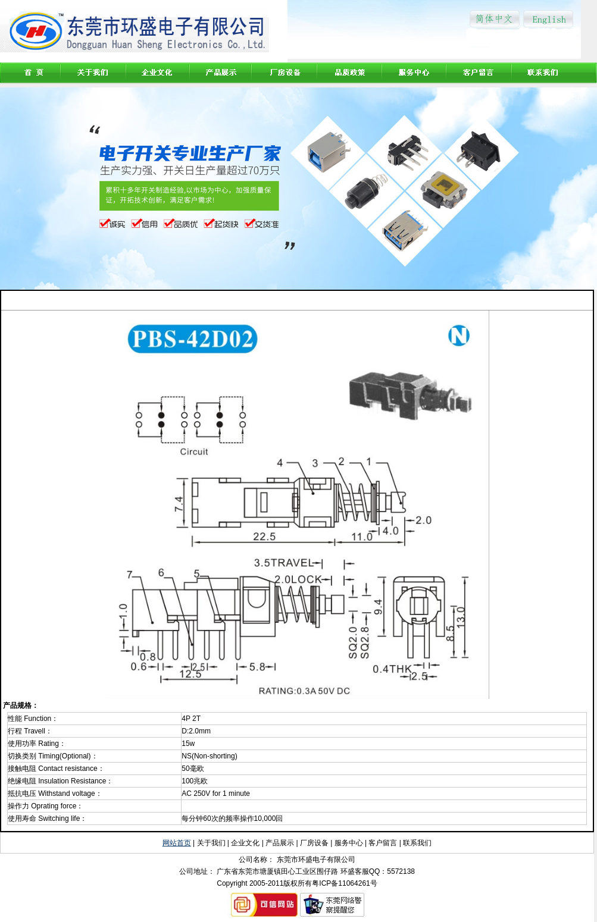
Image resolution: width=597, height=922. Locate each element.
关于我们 (211, 843)
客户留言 (382, 843)
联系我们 (417, 843)
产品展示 (280, 843)
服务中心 (349, 843)
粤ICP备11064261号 (344, 883)
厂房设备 (314, 843)
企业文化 (245, 843)
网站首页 (176, 843)
